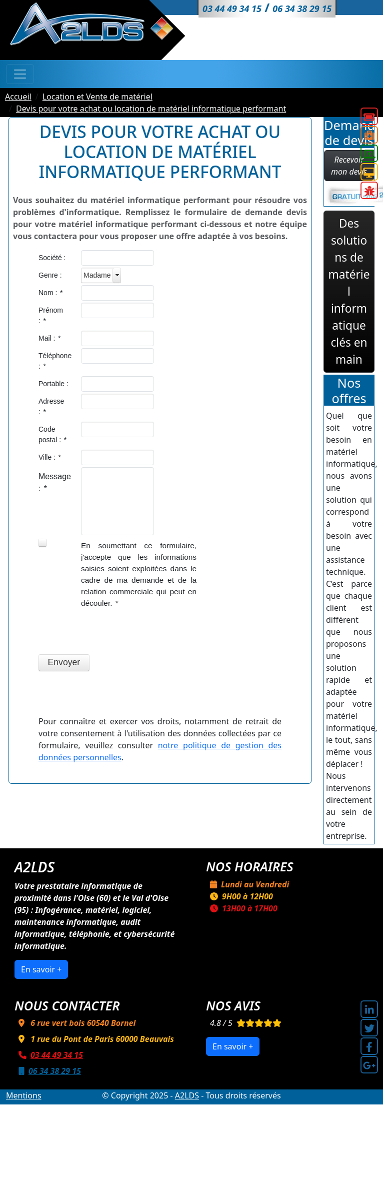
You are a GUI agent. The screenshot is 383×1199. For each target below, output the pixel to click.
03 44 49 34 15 (48, 1054)
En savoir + (41, 969)
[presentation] (114, 632)
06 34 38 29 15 (47, 1070)
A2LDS (187, 1095)
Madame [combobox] (97, 275)
